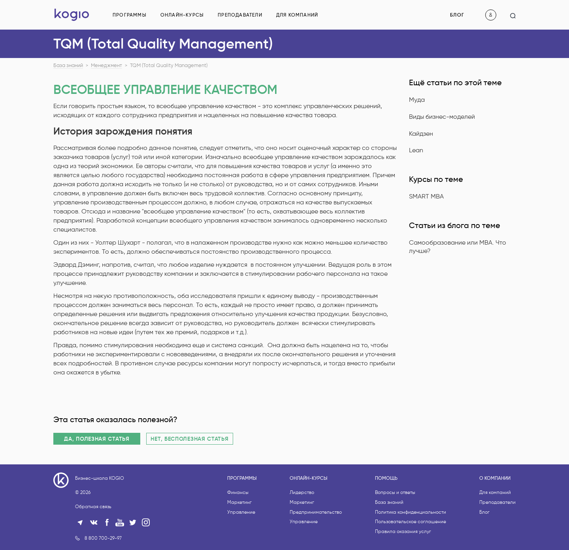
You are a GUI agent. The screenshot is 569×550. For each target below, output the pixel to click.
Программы (130, 15)
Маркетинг (239, 532)
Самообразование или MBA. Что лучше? (457, 246)
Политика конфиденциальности (410, 541)
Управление (241, 541)
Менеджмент (106, 65)
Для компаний (297, 15)
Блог (457, 15)
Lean (416, 150)
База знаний (68, 65)
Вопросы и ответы (395, 522)
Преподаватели (240, 15)
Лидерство (302, 522)
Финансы (238, 522)
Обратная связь (93, 536)
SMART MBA (426, 196)
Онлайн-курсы (182, 15)
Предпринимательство (316, 541)
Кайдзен (421, 133)
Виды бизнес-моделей (442, 116)
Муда (417, 99)
